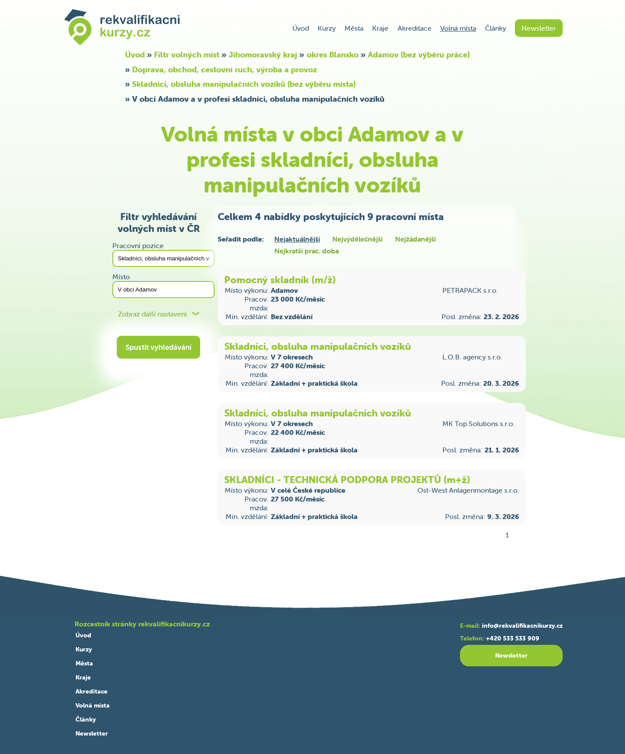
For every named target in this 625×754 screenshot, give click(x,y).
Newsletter (538, 28)
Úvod (300, 28)
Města (354, 28)
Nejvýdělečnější (357, 239)
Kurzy (327, 28)
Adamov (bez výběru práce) (419, 55)
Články (495, 28)
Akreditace (414, 28)
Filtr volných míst (186, 55)
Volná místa (458, 28)
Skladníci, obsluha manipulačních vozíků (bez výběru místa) (244, 84)
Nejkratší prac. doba (306, 250)
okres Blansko (333, 55)
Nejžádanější (415, 239)
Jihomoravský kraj (263, 55)
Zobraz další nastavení (152, 314)
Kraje (380, 28)
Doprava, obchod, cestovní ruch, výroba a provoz (224, 69)
